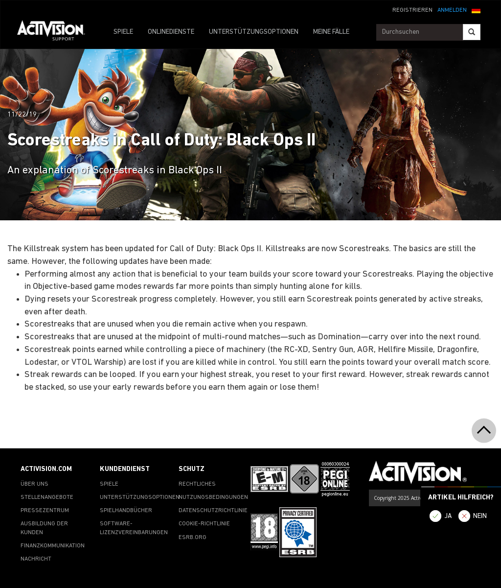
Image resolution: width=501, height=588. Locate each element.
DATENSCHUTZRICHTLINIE (213, 511)
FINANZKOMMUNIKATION (53, 546)
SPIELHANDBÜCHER (126, 511)
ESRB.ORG (192, 538)
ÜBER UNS (34, 484)
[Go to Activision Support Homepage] (56, 32)
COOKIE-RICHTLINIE (204, 524)
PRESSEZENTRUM (45, 511)
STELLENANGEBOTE (47, 497)
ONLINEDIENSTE (171, 32)
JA (448, 516)
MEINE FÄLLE (331, 32)
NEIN (480, 516)
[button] (476, 9)
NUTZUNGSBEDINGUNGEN (213, 497)
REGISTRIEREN (412, 10)
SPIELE (123, 32)
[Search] (471, 32)
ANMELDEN (452, 10)
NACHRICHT (36, 559)
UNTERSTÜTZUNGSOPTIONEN (253, 32)
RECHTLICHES (197, 484)
